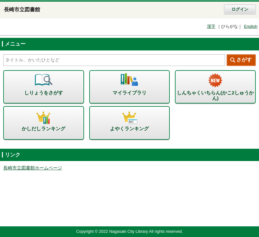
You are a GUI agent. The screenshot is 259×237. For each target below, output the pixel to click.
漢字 (211, 26)
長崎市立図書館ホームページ (32, 168)
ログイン (240, 9)
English (250, 26)
